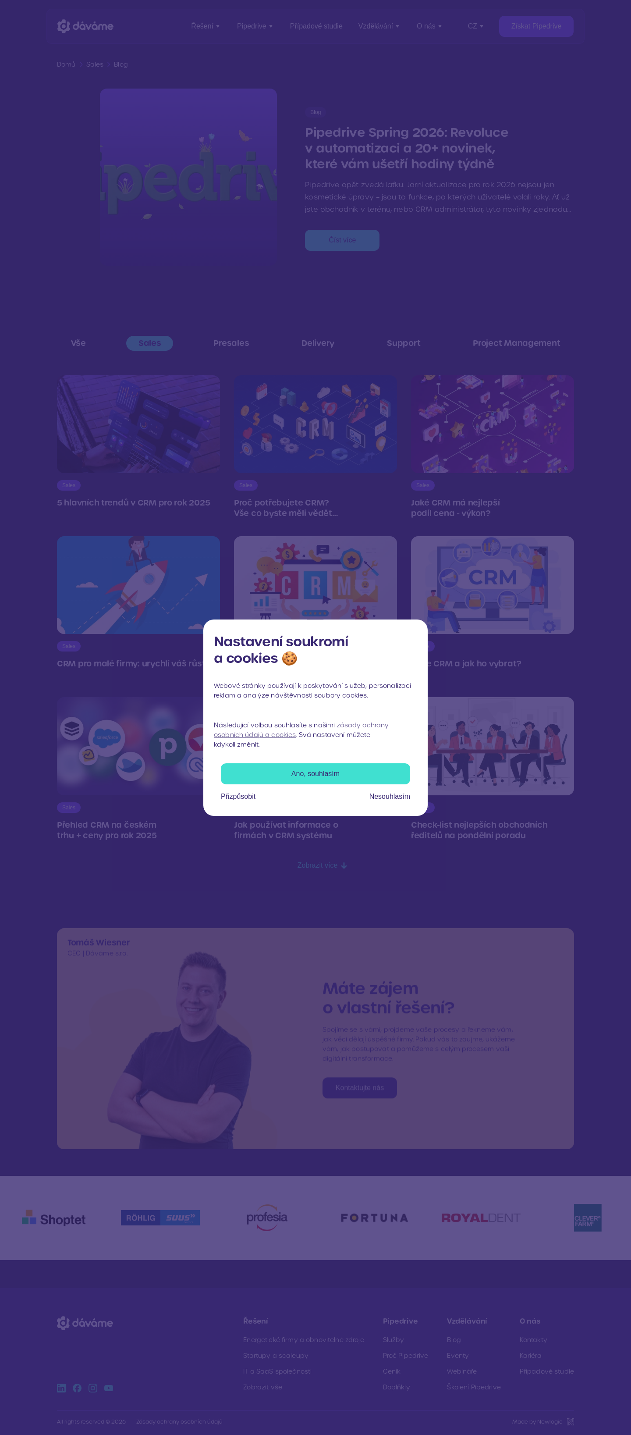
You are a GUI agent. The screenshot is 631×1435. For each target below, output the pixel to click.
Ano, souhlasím (315, 773)
